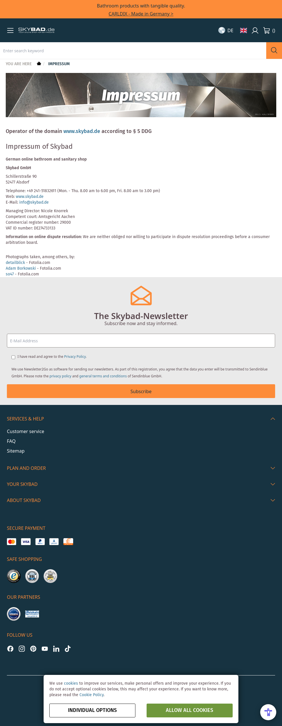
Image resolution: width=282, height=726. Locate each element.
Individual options (92, 710)
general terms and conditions (103, 376)
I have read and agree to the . (52, 356)
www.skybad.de (81, 132)
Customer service (25, 431)
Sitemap (16, 451)
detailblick (15, 263)
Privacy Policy (75, 356)
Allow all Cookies (189, 710)
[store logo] (36, 30)
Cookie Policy (91, 695)
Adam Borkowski (21, 268)
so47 (10, 274)
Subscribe (141, 391)
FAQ (11, 441)
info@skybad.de (34, 202)
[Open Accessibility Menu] (268, 712)
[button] (10, 30)
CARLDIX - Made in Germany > (141, 13)
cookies (71, 683)
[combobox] (133, 50)
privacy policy (60, 376)
